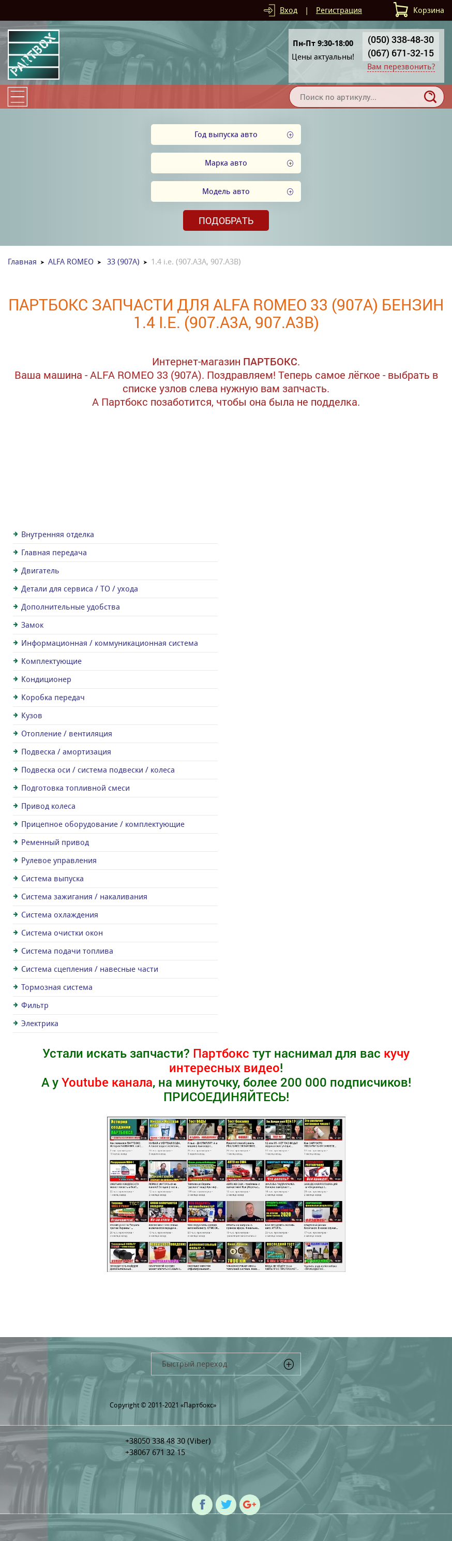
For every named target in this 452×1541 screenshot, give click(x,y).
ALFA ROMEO (71, 261)
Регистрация (339, 10)
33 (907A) (123, 261)
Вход (288, 10)
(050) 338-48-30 (401, 39)
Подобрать (226, 220)
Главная (22, 261)
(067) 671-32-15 (401, 53)
